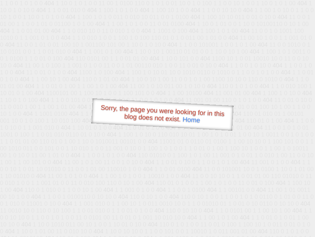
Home (191, 120)
